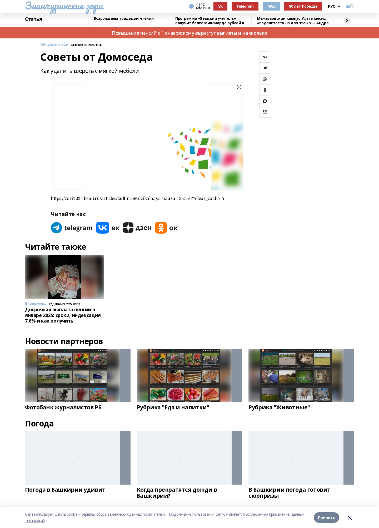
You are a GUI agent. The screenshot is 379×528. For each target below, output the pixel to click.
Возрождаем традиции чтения (123, 18)
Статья (33, 19)
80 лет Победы (303, 6)
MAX (271, 6)
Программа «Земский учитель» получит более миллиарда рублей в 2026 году (209, 20)
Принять (326, 517)
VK (220, 6)
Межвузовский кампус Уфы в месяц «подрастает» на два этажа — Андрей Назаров (294, 20)
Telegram (245, 6)
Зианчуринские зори (64, 5)
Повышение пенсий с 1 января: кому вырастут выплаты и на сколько (189, 33)
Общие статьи (54, 45)
